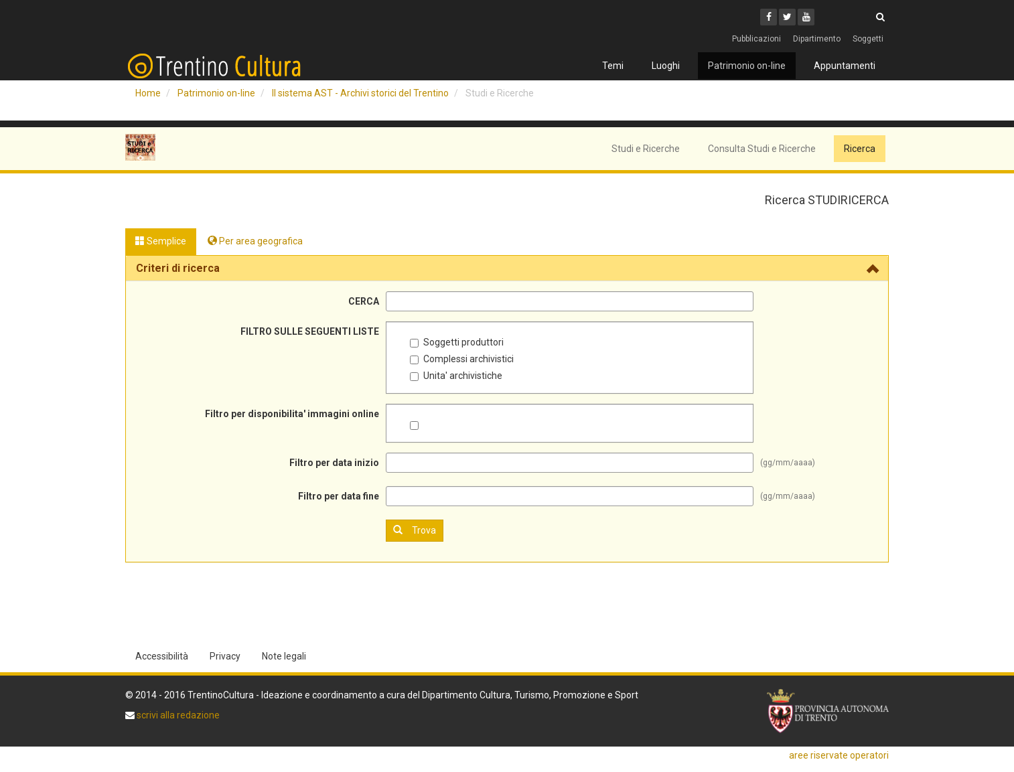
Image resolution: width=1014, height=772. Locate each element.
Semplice (160, 241)
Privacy (225, 656)
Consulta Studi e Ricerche (762, 148)
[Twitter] (787, 17)
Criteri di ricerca (178, 268)
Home (148, 93)
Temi (613, 65)
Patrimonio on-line (747, 65)
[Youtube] (806, 17)
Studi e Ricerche (645, 148)
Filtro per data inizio (334, 462)
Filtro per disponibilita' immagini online (292, 413)
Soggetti (868, 39)
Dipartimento (817, 39)
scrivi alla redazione (177, 715)
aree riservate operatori (839, 755)
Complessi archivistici (462, 359)
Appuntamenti (844, 65)
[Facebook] (768, 17)
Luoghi (666, 65)
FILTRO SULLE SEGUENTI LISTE (309, 331)
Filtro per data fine (338, 496)
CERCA (363, 301)
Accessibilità (161, 656)
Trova (414, 530)
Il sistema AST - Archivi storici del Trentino (360, 93)
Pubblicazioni (756, 39)
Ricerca (859, 148)
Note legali (284, 656)
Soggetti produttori (457, 342)
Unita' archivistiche (456, 375)
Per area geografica (255, 241)
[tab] (507, 268)
